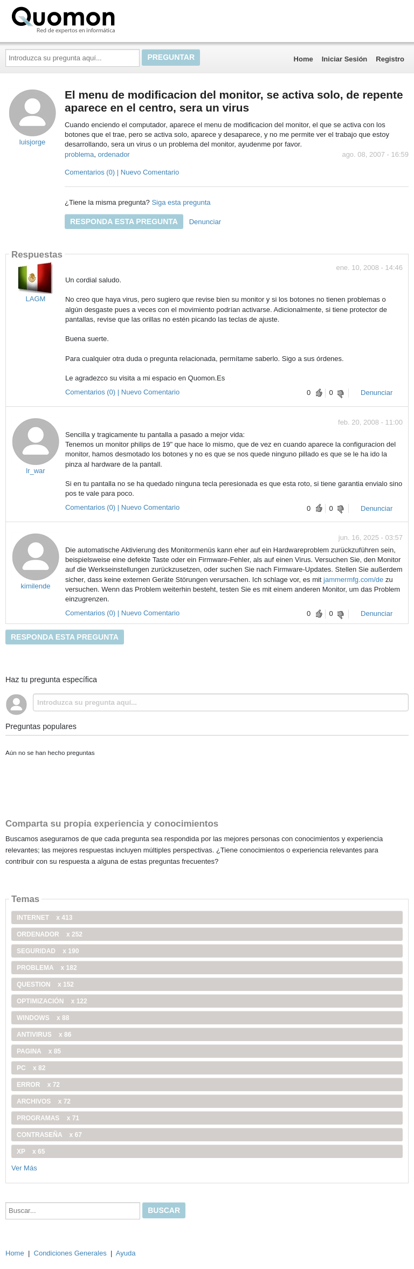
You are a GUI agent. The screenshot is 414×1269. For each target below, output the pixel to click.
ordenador (113, 154)
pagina (39, 1051)
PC (31, 1068)
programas (48, 1118)
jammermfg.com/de (353, 579)
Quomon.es (97, 19)
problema (79, 154)
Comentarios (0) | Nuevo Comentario (122, 172)
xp (31, 1151)
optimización (52, 1001)
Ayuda (126, 1253)
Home (303, 59)
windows (43, 1018)
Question (45, 984)
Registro (390, 59)
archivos (44, 1101)
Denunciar (205, 222)
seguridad (48, 951)
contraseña (49, 1135)
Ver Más (24, 1168)
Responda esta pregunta (124, 221)
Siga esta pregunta (180, 202)
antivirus (44, 1034)
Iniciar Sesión (345, 59)
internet (44, 917)
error (38, 1084)
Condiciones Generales (70, 1253)
